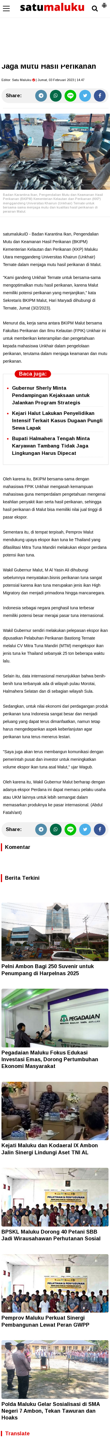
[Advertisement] (55, 32)
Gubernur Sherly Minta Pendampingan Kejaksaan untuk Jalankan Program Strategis (50, 395)
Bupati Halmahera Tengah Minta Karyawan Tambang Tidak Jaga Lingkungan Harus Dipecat (51, 446)
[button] (104, 3)
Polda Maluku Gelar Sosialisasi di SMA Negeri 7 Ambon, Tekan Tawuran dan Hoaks (50, 1411)
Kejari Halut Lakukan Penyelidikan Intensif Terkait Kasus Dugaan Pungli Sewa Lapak (57, 421)
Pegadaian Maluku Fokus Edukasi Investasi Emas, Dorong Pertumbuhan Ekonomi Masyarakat (49, 1059)
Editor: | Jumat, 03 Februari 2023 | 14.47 (42, 80)
